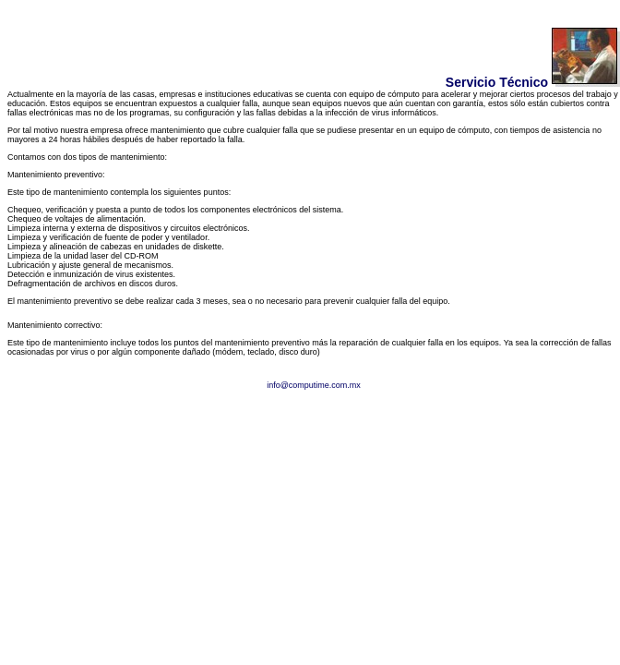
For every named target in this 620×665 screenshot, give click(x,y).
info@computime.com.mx (314, 385)
